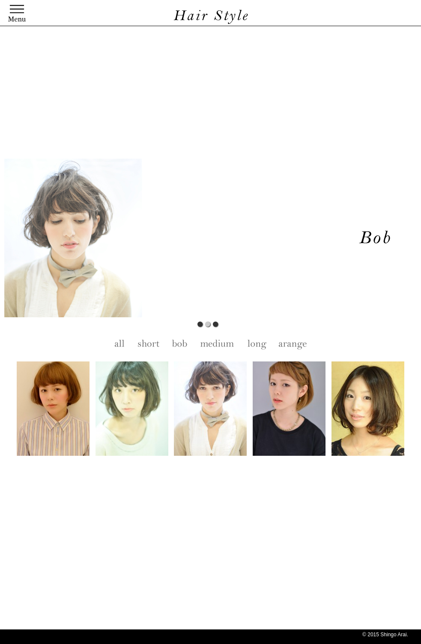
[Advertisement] (207, 94)
